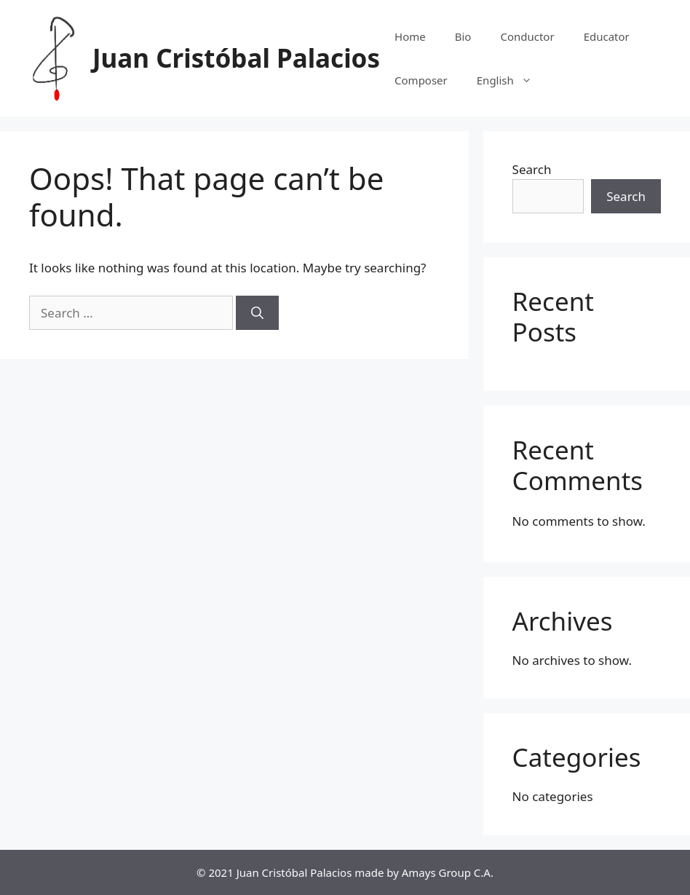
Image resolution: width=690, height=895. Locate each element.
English (512, 80)
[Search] (257, 313)
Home (410, 36)
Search (532, 169)
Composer (421, 80)
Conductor (527, 36)
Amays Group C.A (446, 872)
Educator (607, 36)
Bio (463, 36)
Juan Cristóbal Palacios (236, 58)
